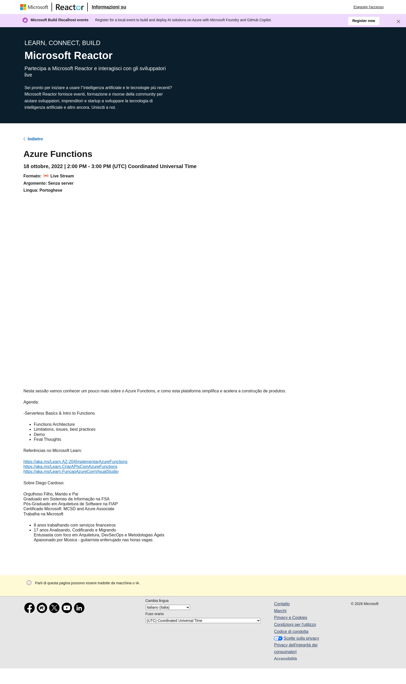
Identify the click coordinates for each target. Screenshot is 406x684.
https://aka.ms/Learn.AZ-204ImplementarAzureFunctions (75, 461)
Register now (363, 21)
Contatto (282, 604)
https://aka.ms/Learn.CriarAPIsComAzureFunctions (70, 466)
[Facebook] (30, 609)
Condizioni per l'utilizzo (295, 624)
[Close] (398, 21)
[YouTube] (68, 609)
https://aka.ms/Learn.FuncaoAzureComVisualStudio (70, 471)
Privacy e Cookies (290, 617)
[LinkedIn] (80, 609)
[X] (55, 609)
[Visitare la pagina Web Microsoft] (35, 7)
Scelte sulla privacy (296, 638)
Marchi (280, 611)
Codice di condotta (291, 631)
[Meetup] (43, 609)
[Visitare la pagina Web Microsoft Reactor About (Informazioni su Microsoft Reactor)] (109, 7)
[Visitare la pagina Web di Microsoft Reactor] (70, 7)
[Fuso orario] (203, 620)
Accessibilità (285, 659)
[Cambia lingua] (168, 607)
